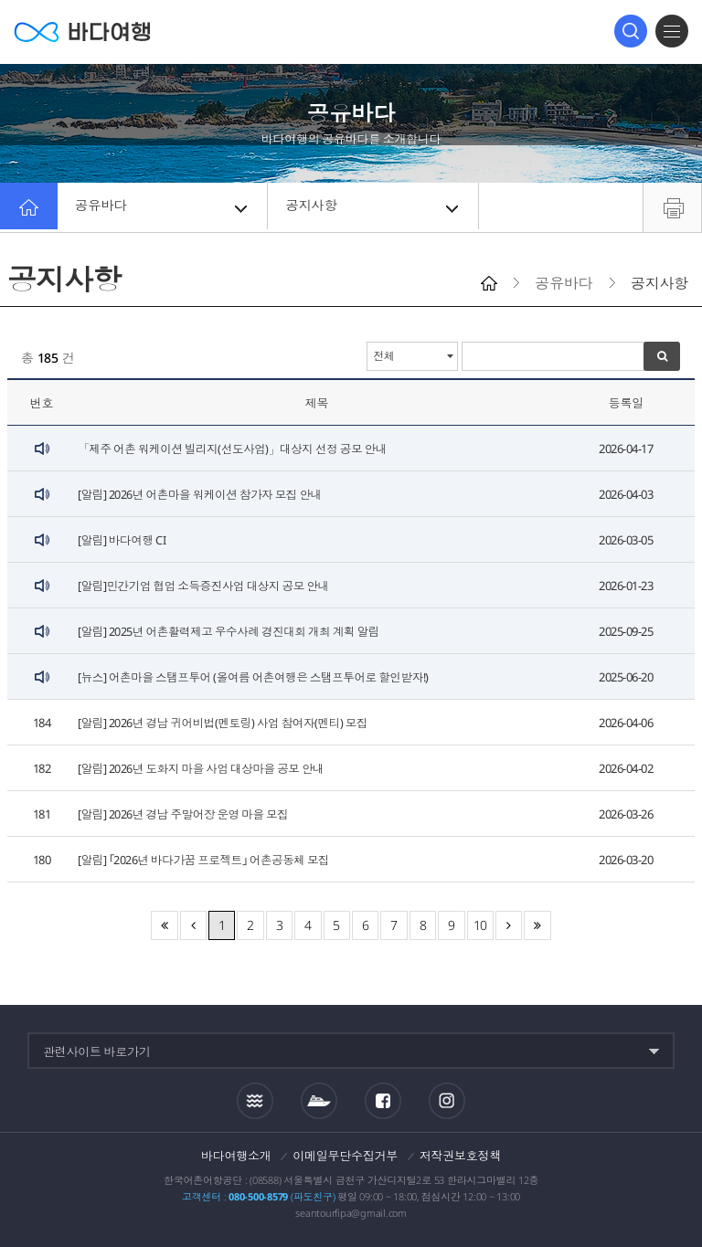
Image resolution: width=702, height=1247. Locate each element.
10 (480, 925)
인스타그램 (446, 1101)
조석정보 (255, 1100)
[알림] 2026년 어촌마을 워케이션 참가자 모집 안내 (202, 494)
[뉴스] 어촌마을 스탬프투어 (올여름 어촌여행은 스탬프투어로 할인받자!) (258, 677)
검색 (630, 31)
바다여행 (82, 31)
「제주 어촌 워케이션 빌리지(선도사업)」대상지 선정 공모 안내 (236, 448)
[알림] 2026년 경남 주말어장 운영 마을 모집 (185, 814)
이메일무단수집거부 (345, 1155)
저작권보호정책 (460, 1155)
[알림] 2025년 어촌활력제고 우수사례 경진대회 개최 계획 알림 (232, 631)
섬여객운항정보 (319, 1100)
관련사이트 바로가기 (97, 1051)
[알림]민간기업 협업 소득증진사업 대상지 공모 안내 (206, 585)
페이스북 (383, 1101)
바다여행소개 (236, 1155)
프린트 (672, 207)
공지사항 (374, 207)
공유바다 (163, 207)
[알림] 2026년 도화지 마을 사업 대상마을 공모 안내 (204, 768)
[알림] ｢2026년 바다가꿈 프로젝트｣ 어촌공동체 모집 (207, 859)
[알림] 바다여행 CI (122, 540)
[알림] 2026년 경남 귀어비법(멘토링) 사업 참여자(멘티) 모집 (226, 722)
